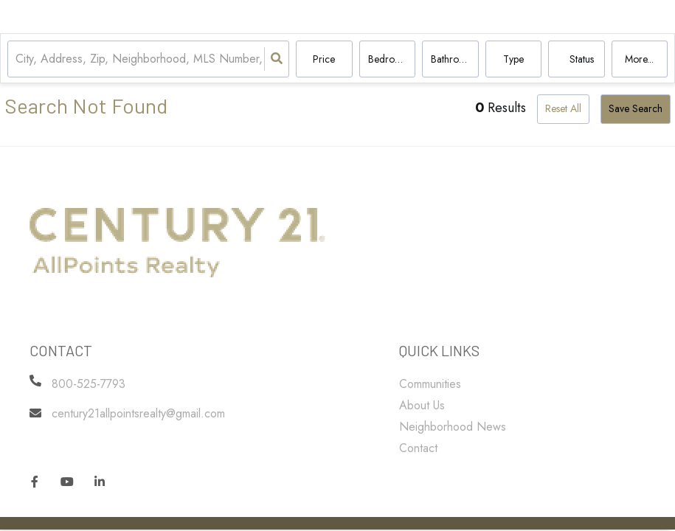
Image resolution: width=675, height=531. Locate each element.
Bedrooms (390, 59)
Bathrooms (454, 59)
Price (324, 59)
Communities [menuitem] (430, 383)
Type (513, 59)
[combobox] (17, 59)
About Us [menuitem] (422, 405)
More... (639, 59)
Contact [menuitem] (418, 448)
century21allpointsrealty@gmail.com (138, 413)
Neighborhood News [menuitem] (452, 426)
